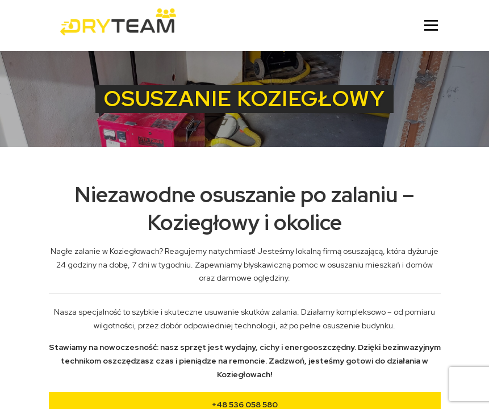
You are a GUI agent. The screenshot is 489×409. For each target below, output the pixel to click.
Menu (431, 25)
